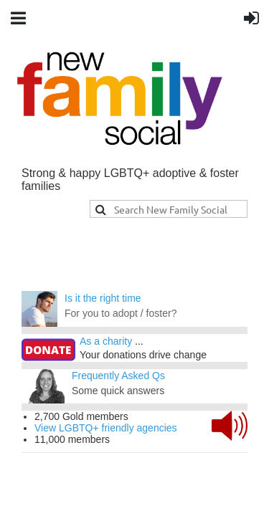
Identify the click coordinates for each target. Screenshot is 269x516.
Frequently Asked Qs (118, 375)
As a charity (106, 341)
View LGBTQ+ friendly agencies (105, 428)
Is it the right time (103, 298)
